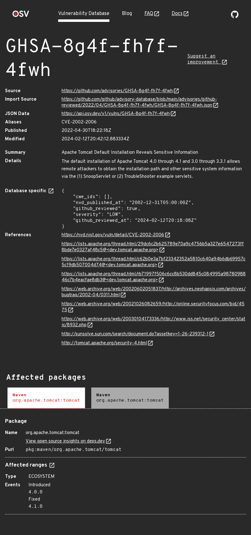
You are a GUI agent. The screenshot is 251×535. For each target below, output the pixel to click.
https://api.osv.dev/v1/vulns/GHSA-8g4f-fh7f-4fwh (116, 114)
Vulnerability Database (83, 14)
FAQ (148, 14)
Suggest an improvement (204, 59)
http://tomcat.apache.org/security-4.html (104, 343)
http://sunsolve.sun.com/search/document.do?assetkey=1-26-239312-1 (135, 334)
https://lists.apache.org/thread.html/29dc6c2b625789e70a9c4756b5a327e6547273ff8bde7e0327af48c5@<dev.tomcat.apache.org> (153, 247)
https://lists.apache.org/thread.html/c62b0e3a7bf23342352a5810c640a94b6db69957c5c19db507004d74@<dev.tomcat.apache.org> (153, 262)
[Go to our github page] (234, 17)
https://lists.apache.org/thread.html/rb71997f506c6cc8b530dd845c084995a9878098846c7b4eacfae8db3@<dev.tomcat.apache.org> (154, 277)
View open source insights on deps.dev (65, 441)
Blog (127, 14)
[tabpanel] (125, 463)
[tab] (46, 398)
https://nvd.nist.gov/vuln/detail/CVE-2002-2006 (113, 235)
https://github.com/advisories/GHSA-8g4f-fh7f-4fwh (117, 91)
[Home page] (21, 15)
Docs (177, 14)
